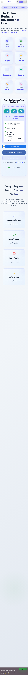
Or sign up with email (14, 158)
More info (7, 673)
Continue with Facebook (14, 152)
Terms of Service (19, 162)
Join (21, 2)
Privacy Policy (14, 163)
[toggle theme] (18, 2)
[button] (14, 146)
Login (25, 2)
